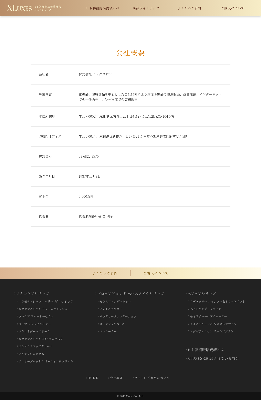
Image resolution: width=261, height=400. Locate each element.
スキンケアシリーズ (32, 293)
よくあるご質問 (189, 8)
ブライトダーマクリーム (34, 331)
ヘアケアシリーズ (201, 293)
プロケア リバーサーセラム (36, 316)
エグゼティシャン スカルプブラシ (211, 331)
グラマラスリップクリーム (36, 346)
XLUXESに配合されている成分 (213, 358)
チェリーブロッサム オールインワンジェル (46, 361)
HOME (93, 378)
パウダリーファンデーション (118, 316)
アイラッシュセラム (31, 354)
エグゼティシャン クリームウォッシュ (43, 309)
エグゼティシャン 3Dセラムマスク (41, 339)
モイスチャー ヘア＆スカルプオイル (213, 324)
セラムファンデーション (115, 301)
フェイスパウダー (111, 309)
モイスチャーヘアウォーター (208, 316)
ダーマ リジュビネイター (35, 324)
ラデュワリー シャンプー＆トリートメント (217, 301)
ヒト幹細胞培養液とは (102, 8)
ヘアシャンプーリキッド (205, 309)
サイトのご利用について (152, 378)
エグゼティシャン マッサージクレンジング (46, 301)
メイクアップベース (112, 324)
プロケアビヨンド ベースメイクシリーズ (130, 293)
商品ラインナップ (146, 8)
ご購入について (233, 8)
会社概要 (116, 378)
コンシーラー (108, 331)
